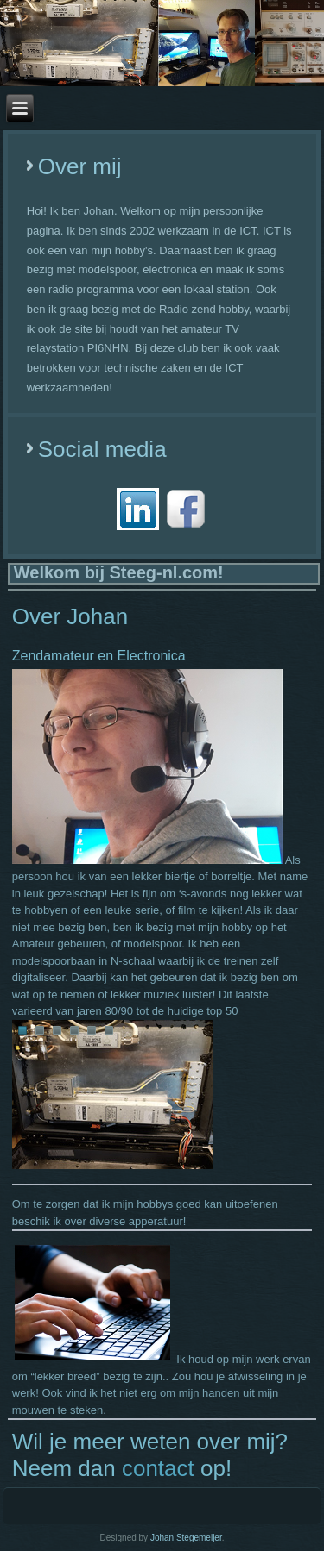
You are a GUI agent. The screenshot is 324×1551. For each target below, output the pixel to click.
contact (158, 1468)
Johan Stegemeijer (186, 1537)
